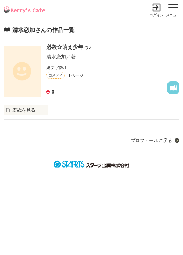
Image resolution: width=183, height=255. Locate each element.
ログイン (156, 15)
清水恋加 (56, 57)
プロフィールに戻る (151, 140)
